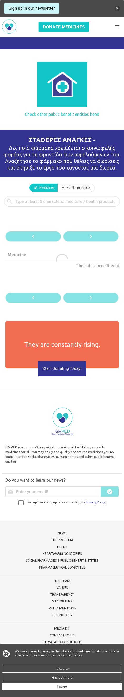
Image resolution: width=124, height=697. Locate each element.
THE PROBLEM (62, 540)
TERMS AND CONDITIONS (62, 642)
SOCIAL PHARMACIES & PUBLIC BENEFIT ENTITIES (62, 560)
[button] (117, 27)
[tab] (43, 188)
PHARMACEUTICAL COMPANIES (62, 567)
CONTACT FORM (62, 635)
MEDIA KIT (62, 628)
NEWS (62, 533)
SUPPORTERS (62, 601)
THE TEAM (62, 580)
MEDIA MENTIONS (62, 608)
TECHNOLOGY (62, 615)
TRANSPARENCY (62, 594)
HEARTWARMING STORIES (62, 553)
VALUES (62, 587)
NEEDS (62, 546)
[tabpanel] (62, 250)
